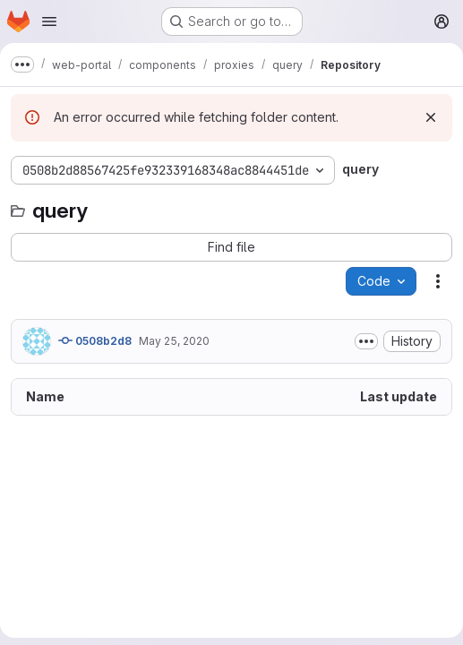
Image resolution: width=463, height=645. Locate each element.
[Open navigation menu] (49, 21)
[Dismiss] (431, 117)
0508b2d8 (95, 340)
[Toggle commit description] (366, 341)
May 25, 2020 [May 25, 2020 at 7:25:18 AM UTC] (174, 341)
